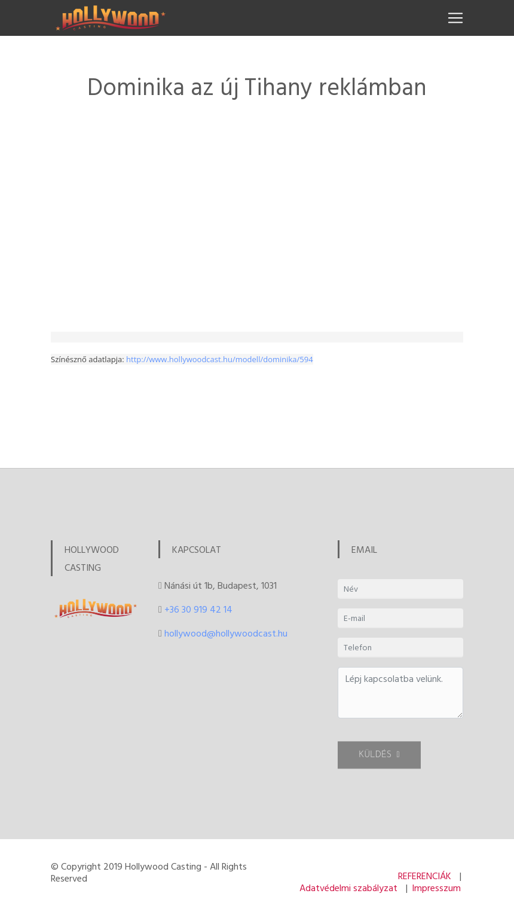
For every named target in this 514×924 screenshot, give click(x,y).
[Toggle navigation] (455, 18)
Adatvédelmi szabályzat (348, 888)
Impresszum (436, 888)
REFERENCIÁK (424, 876)
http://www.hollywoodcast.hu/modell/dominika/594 (219, 359)
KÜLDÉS (379, 759)
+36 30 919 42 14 (198, 609)
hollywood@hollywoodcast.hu (225, 633)
